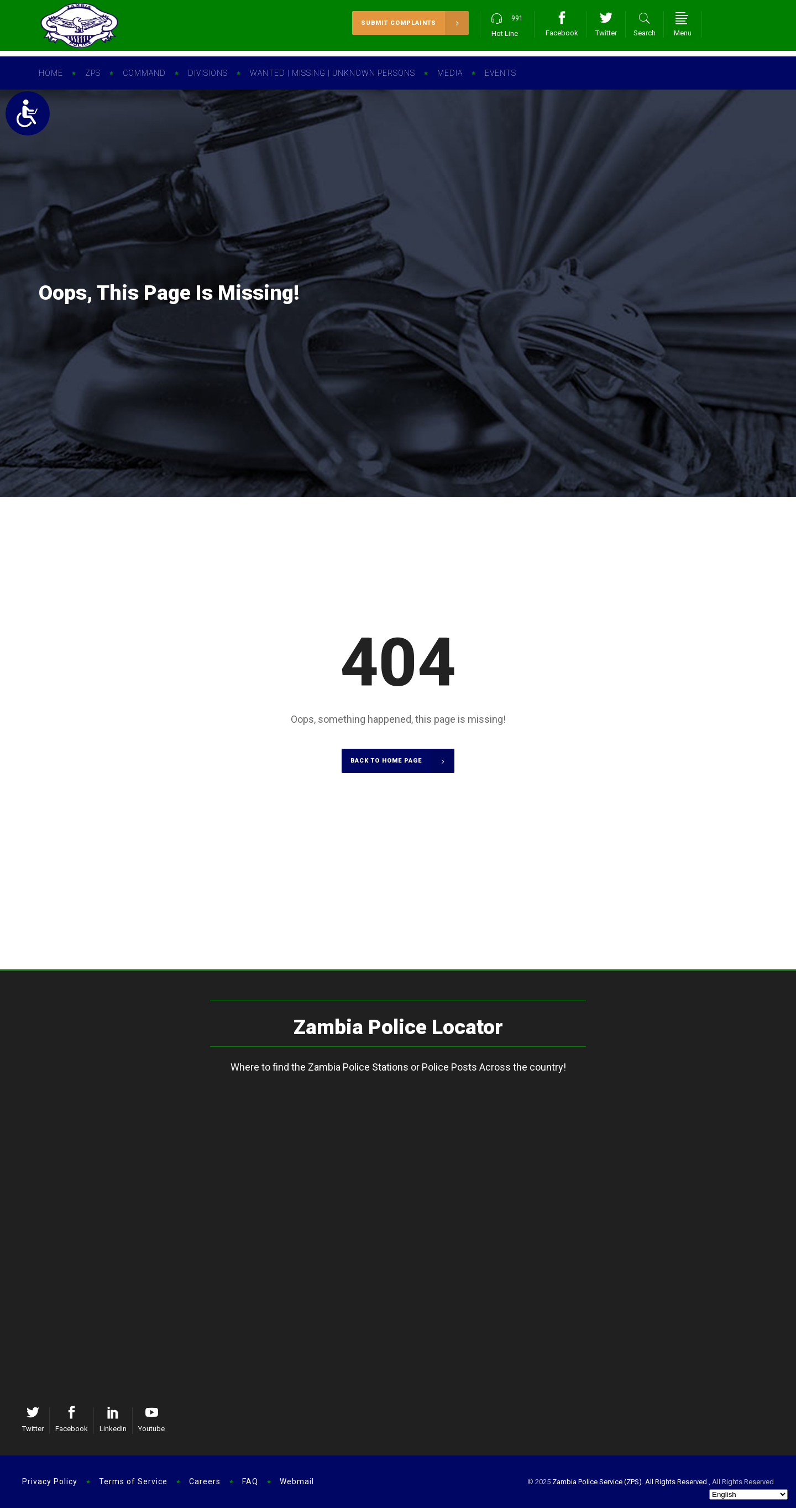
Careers (205, 1481)
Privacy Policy (49, 1481)
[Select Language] (748, 1494)
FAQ (250, 1481)
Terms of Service (133, 1481)
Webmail (297, 1481)
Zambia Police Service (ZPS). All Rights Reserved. (630, 1482)
